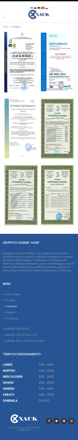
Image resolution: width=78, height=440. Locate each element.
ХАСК (39, 15)
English (35, 8)
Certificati (11, 306)
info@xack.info (24, 430)
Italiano (43, 8)
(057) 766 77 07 (28, 335)
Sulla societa (12, 294)
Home (5, 26)
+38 (18, 335)
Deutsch (39, 8)
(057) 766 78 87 (36, 341)
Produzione (12, 318)
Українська (31, 8)
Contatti (10, 312)
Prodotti (10, 300)
